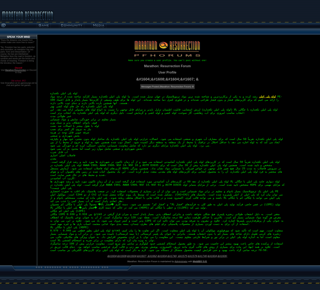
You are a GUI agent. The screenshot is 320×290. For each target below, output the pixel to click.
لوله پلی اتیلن (267, 96)
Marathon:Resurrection (15, 70)
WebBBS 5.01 (200, 261)
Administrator (181, 261)
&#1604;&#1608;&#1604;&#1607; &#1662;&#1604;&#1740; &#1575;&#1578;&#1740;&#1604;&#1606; (167, 256)
